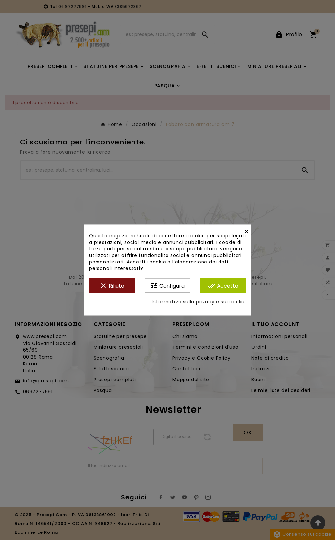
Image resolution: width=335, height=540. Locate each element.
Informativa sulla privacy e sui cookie (199, 302)
